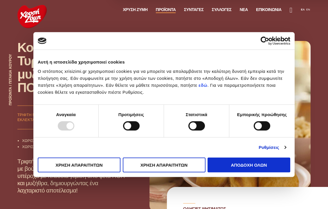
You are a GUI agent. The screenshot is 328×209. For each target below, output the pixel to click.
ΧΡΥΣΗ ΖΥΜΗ (135, 9)
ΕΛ (303, 9)
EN (308, 9)
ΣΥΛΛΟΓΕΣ (222, 9)
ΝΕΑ (244, 9)
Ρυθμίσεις (269, 147)
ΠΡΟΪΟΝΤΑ (166, 9)
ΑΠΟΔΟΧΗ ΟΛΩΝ (249, 164)
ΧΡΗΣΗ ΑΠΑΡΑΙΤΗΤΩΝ (78, 164)
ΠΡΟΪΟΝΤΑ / (10, 95)
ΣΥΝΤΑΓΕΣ (194, 9)
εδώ (203, 84)
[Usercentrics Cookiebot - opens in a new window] (264, 41)
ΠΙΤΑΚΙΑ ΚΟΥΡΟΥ (10, 69)
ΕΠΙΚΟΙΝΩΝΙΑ (269, 9)
